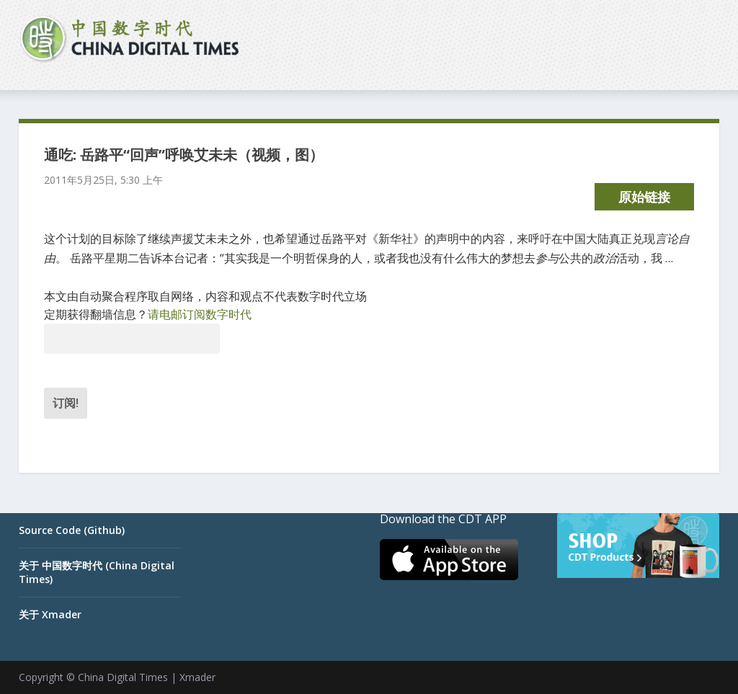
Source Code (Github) (72, 530)
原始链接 (644, 196)
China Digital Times (123, 677)
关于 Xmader (50, 614)
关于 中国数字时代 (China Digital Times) (96, 572)
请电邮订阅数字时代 (200, 314)
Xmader (197, 677)
